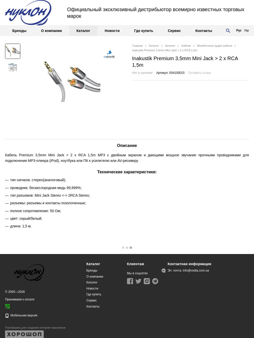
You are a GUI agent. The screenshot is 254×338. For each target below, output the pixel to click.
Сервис (174, 31)
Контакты (203, 31)
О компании (51, 31)
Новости (112, 31)
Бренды (19, 31)
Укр (246, 30)
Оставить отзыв (199, 73)
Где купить (143, 31)
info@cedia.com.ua (196, 270)
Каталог (83, 31)
